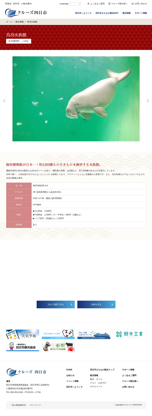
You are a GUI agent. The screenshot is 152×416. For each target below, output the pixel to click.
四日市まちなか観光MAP (107, 13)
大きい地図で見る (56, 304)
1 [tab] (70, 143)
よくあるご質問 (96, 4)
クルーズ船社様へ (118, 4)
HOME (69, 370)
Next (148, 99)
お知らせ (70, 375)
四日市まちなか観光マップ (102, 370)
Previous (4, 99)
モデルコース (96, 386)
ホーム (9, 21)
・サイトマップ (34, 405)
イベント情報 (72, 381)
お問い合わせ (139, 4)
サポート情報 (141, 13)
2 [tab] (74, 143)
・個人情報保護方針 (18, 405)
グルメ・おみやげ (98, 383)
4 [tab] (82, 143)
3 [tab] (78, 143)
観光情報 (126, 13)
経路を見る (96, 304)
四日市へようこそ (83, 13)
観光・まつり (96, 379)
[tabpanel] (76, 98)
